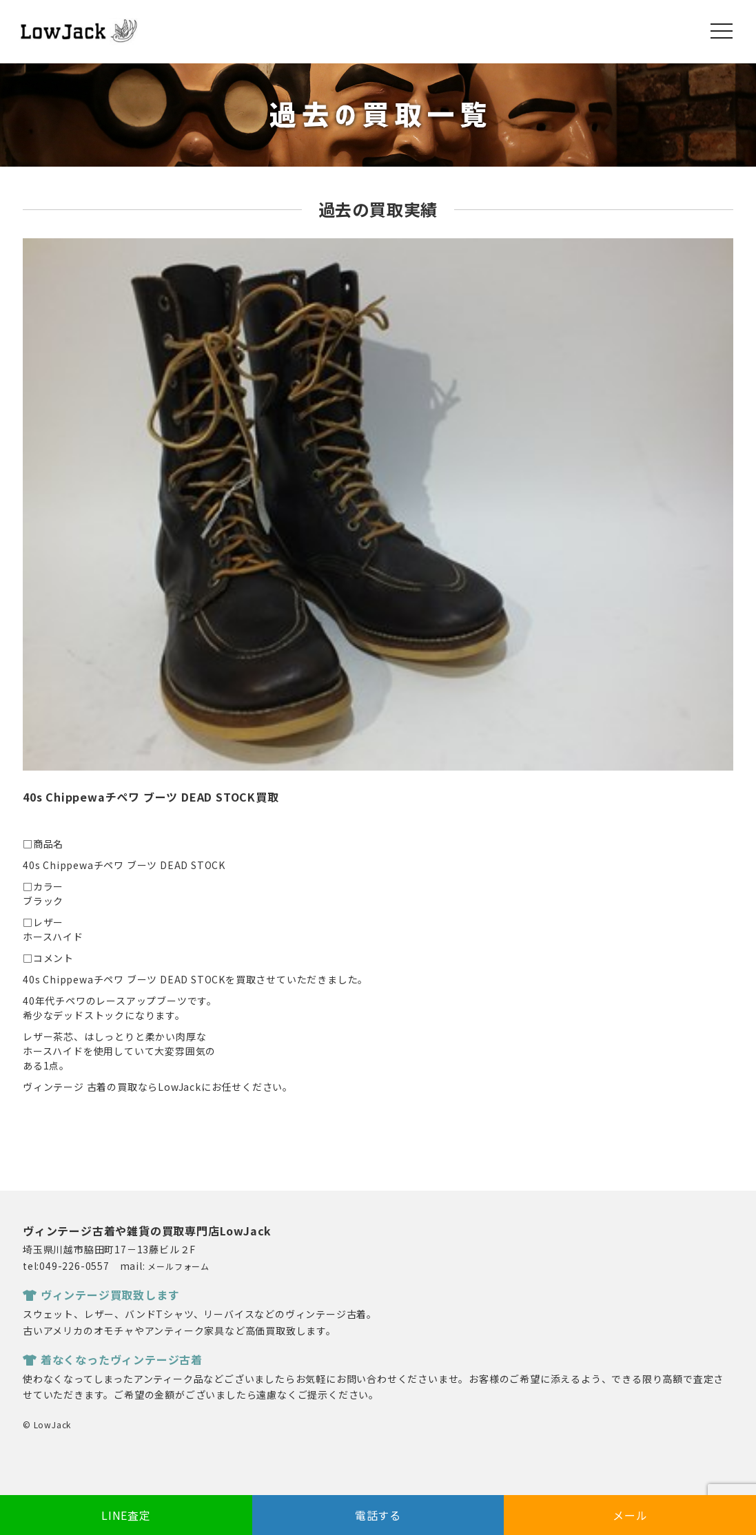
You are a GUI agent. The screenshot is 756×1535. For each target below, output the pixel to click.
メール (630, 1515)
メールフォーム (178, 1266)
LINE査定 (126, 1515)
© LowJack (47, 1424)
